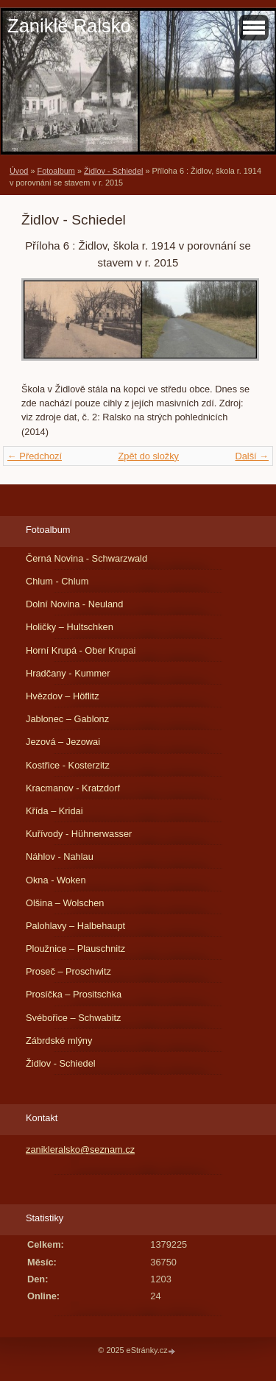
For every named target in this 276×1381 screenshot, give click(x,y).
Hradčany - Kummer (68, 673)
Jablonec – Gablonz (67, 718)
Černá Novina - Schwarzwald (86, 558)
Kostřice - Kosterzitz (68, 765)
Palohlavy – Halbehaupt (75, 925)
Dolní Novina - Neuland (74, 604)
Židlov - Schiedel (113, 170)
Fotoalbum (55, 170)
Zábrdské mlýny (59, 1040)
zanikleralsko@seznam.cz (80, 1149)
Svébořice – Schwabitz (73, 1017)
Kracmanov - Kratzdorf (73, 788)
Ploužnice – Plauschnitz (75, 948)
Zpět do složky (148, 456)
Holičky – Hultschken (69, 626)
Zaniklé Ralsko (69, 25)
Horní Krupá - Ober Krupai (80, 650)
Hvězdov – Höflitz (62, 696)
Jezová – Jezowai (63, 741)
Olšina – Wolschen (65, 902)
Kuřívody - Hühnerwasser (79, 833)
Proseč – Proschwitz (68, 971)
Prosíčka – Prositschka (73, 994)
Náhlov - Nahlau (59, 856)
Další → (252, 456)
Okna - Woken (56, 880)
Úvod (19, 170)
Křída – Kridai (54, 810)
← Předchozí (34, 456)
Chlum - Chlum (57, 581)
